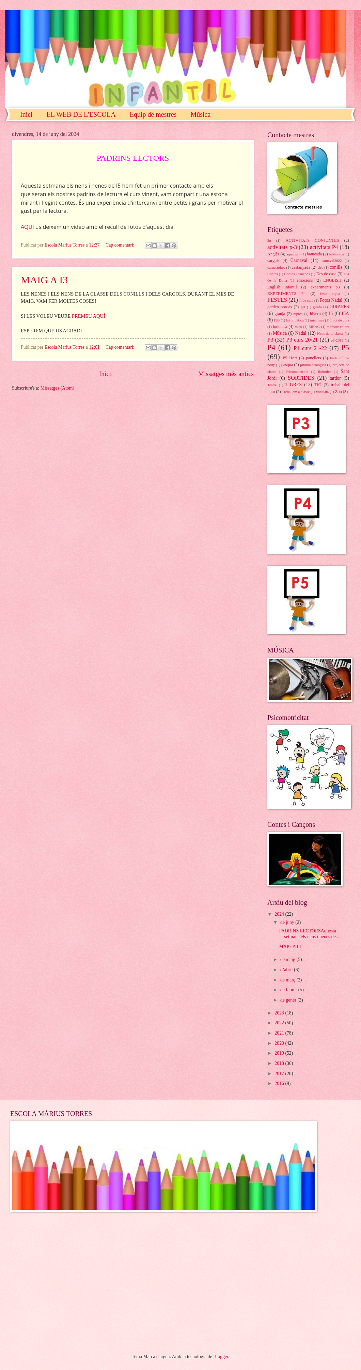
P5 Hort (290, 358)
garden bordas (279, 306)
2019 (279, 1053)
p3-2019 (337, 340)
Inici (26, 114)
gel (302, 307)
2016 (279, 1083)
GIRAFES (339, 306)
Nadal (301, 333)
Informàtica (294, 320)
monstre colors (338, 327)
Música (200, 114)
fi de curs (306, 300)
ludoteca (280, 326)
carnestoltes (276, 267)
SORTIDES (301, 378)
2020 (279, 1043)
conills (336, 267)
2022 (279, 1022)
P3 (270, 339)
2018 (279, 1063)
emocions (305, 280)
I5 (331, 313)
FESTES (277, 300)
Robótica (324, 371)
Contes (272, 274)
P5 (345, 347)
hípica (297, 314)
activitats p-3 (282, 247)
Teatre (272, 385)
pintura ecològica (313, 365)
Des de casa (326, 273)
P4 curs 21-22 (310, 348)
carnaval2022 (331, 260)
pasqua (287, 364)
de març (288, 979)
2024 (279, 914)
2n (269, 240)
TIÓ (317, 384)
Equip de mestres (153, 114)
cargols (273, 260)
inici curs (317, 320)
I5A (345, 313)
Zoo (338, 391)
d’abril (287, 969)
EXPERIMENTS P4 (286, 293)
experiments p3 (325, 287)
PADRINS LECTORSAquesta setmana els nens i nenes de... (309, 933)
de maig (288, 959)
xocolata (322, 392)
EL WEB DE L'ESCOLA (81, 114)
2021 (279, 1033)
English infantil (282, 287)
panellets (313, 358)
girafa (317, 307)
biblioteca (336, 254)
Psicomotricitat (297, 371)
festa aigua (330, 294)
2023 (279, 1012)
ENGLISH (332, 280)
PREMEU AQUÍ (88, 316)
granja (279, 313)
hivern (315, 313)
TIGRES (293, 384)
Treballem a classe (296, 392)
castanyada (301, 267)
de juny (287, 922)
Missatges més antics (226, 373)
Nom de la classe (330, 333)
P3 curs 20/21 (302, 339)
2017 (279, 1073)
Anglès (273, 254)
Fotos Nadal (330, 300)
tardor (335, 378)
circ (320, 267)
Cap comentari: (121, 245)
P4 (271, 347)
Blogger (220, 1356)
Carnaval (299, 260)
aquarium (293, 254)
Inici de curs (339, 320)
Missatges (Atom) (57, 388)
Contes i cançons (297, 274)
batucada (314, 254)
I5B (277, 320)
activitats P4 (324, 247)
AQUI (27, 227)
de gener (289, 1000)
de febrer (289, 989)
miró (298, 327)
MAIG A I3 (44, 279)
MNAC (314, 327)
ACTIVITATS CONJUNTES (312, 240)
